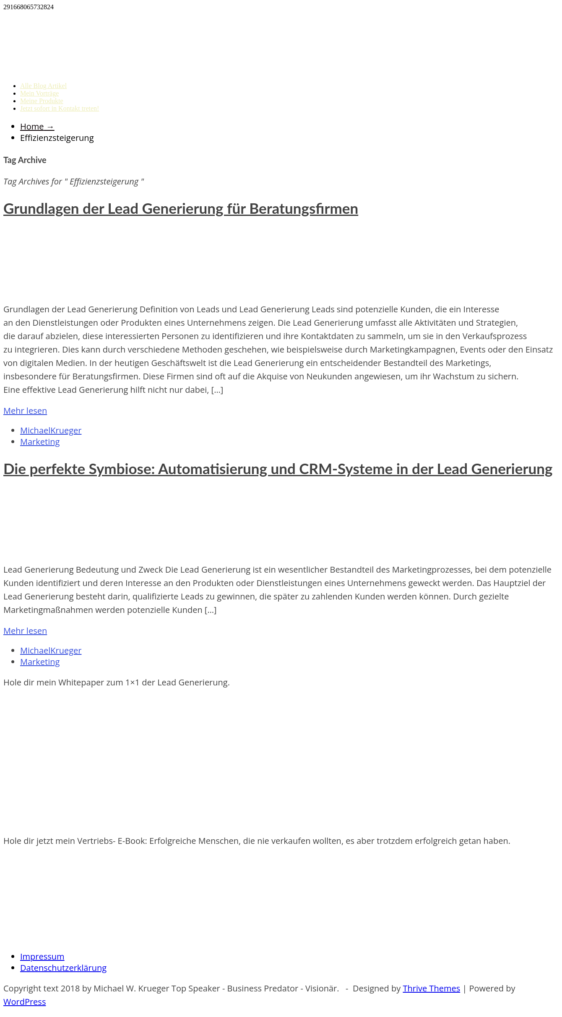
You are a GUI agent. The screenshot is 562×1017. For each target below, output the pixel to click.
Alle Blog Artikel (43, 85)
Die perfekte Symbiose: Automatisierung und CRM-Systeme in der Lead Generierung (277, 468)
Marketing (40, 441)
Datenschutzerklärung (63, 967)
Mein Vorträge (39, 93)
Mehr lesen (25, 410)
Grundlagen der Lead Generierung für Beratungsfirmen (180, 208)
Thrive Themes (431, 988)
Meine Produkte (41, 100)
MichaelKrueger (50, 430)
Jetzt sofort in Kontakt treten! (59, 108)
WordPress (24, 1001)
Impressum (42, 956)
